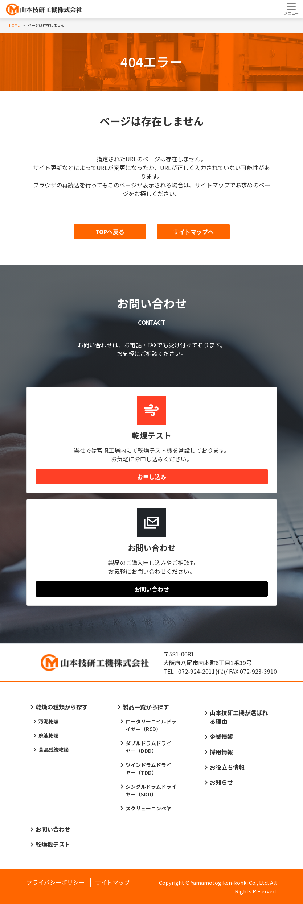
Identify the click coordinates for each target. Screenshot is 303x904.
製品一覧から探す (146, 706)
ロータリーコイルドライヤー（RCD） (151, 725)
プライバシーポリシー (55, 882)
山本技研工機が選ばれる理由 (239, 717)
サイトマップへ (193, 231)
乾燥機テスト (53, 844)
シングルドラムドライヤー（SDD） (151, 790)
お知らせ (221, 782)
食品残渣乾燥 (53, 749)
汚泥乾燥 (48, 721)
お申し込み (151, 476)
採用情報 (221, 751)
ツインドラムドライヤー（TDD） (148, 768)
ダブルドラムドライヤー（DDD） (148, 746)
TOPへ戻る (109, 231)
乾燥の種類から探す (62, 706)
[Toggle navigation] (291, 9)
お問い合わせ (151, 589)
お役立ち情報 (227, 767)
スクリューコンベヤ (148, 808)
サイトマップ (112, 882)
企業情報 (221, 736)
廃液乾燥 (48, 735)
